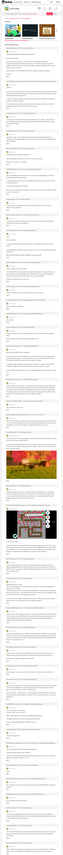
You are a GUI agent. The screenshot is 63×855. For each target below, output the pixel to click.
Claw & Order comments (11, 48)
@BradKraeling (26, 18)
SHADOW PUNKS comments (13, 379)
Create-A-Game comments (12, 286)
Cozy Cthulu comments (11, 825)
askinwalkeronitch (28, 300)
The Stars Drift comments (12, 327)
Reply (7, 76)
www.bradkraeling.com (12, 18)
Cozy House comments (11, 843)
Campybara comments (11, 432)
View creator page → (31, 14)
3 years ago (12, 330)
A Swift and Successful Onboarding (50, 38)
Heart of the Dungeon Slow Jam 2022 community (17, 414)
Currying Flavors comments (12, 647)
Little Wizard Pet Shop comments (13, 169)
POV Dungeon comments (12, 558)
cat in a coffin (27, 794)
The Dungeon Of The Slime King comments (16, 505)
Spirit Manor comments (11, 578)
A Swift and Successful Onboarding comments (16, 743)
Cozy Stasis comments (11, 807)
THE (25, 286)
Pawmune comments (11, 199)
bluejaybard (26, 313)
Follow (49, 13)
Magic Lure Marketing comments (13, 262)
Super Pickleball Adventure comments (14, 778)
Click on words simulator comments (14, 401)
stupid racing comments (11, 729)
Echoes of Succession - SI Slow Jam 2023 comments (17, 81)
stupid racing (9, 38)
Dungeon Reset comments (12, 627)
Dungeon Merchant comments (13, 346)
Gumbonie (26, 704)
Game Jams (27, 2)
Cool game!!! (41, 414)
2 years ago (12, 51)
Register (58, 2)
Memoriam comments (11, 485)
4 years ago (12, 707)
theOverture (34, 743)
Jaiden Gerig (25, 729)
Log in (51, 2)
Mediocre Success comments (12, 665)
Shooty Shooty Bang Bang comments (14, 607)
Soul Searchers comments (12, 130)
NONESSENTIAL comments (12, 313)
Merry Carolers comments (12, 148)
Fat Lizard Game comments (12, 113)
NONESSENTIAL (27, 38)
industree (24, 765)
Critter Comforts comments (12, 230)
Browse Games (18, 2)
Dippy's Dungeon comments (12, 679)
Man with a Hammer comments (13, 214)
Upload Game (36, 2)
